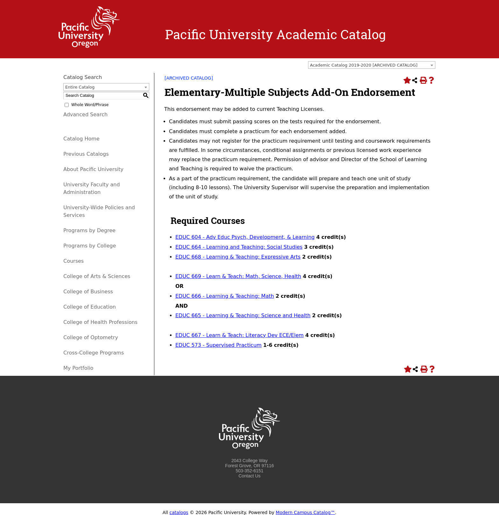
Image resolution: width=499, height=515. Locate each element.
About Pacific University (93, 169)
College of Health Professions (100, 322)
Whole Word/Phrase (90, 105)
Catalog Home (81, 139)
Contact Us (249, 475)
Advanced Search (85, 114)
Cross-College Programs (93, 353)
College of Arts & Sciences (96, 276)
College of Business (88, 292)
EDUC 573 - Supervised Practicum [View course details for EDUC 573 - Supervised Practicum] (218, 345)
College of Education (89, 307)
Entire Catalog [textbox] (80, 87)
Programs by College (89, 246)
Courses (73, 261)
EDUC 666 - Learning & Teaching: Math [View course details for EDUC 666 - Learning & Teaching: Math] (224, 296)
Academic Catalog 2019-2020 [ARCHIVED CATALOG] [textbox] (364, 65)
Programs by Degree (89, 230)
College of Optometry (90, 337)
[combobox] (371, 65)
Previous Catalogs (86, 154)
